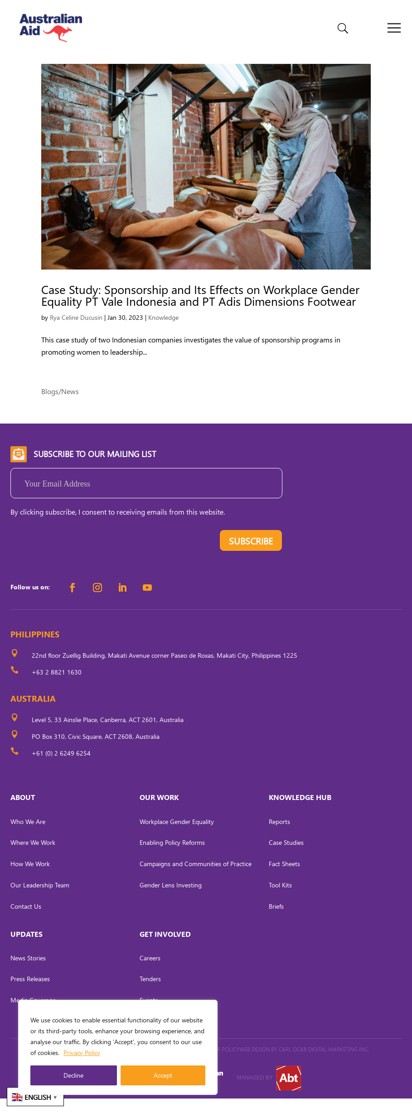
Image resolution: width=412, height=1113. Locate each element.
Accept (163, 1075)
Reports (279, 836)
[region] (118, 1047)
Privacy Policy (81, 1052)
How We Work (30, 878)
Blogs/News (60, 405)
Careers (150, 972)
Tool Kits (280, 899)
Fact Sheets (284, 878)
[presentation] (79, 557)
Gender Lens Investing (171, 899)
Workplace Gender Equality (177, 836)
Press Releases (30, 993)
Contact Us (25, 920)
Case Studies (286, 857)
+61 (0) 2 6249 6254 (61, 767)
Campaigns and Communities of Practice (196, 878)
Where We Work (32, 857)
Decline (73, 1075)
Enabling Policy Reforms (172, 857)
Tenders (150, 993)
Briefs (276, 920)
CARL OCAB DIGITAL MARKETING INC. (323, 1063)
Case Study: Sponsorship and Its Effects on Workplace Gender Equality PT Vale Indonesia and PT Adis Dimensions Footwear (200, 310)
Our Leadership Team (39, 899)
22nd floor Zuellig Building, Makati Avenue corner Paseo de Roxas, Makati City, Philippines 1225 (164, 670)
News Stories (28, 972)
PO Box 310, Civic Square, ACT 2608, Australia (96, 751)
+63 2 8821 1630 (57, 687)
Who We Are (27, 836)
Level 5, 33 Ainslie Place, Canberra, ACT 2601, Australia (108, 734)
